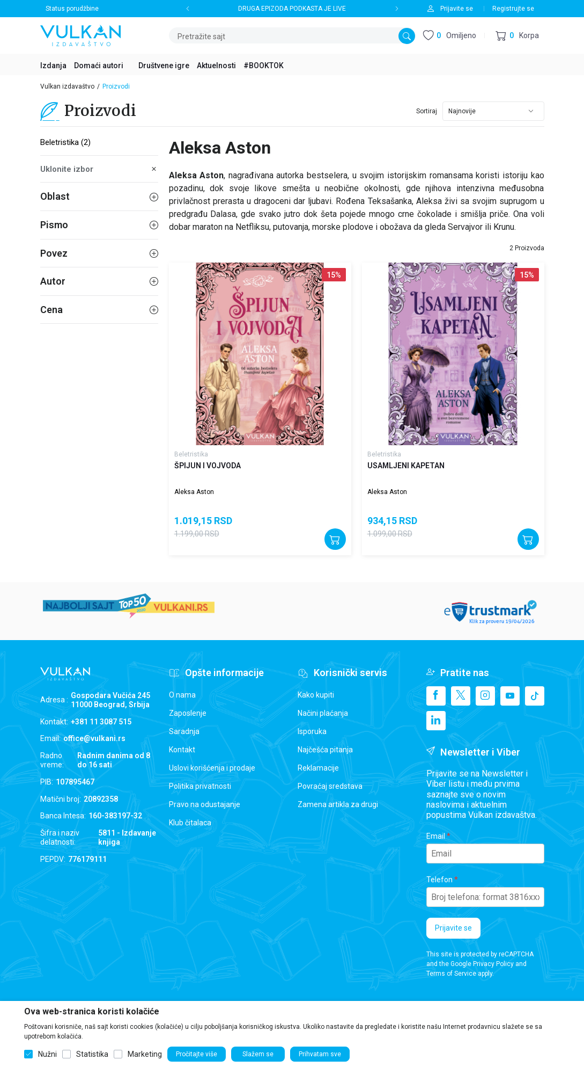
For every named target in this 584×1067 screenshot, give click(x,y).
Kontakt (182, 749)
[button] (517, 35)
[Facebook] (436, 696)
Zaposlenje (187, 713)
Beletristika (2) (65, 142)
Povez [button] (99, 253)
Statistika (92, 1054)
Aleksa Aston (194, 492)
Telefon (439, 879)
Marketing (145, 1054)
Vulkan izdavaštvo (67, 86)
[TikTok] (534, 696)
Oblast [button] (99, 196)
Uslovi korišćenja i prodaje (212, 768)
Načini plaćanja (323, 713)
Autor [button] (99, 281)
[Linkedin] (436, 720)
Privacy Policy (493, 964)
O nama (182, 695)
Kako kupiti (316, 695)
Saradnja (184, 731)
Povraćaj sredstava (330, 786)
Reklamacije (318, 768)
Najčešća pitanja (325, 749)
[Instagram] (485, 696)
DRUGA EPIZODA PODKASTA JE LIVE (292, 8)
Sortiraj (426, 111)
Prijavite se (453, 928)
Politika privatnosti (200, 786)
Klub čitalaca (190, 822)
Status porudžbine (72, 8)
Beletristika (191, 454)
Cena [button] (99, 309)
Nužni (47, 1054)
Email (435, 836)
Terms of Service (451, 973)
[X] (460, 696)
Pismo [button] (99, 224)
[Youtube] (510, 696)
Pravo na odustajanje (204, 804)
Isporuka (312, 731)
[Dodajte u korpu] (335, 539)
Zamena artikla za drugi (338, 804)
